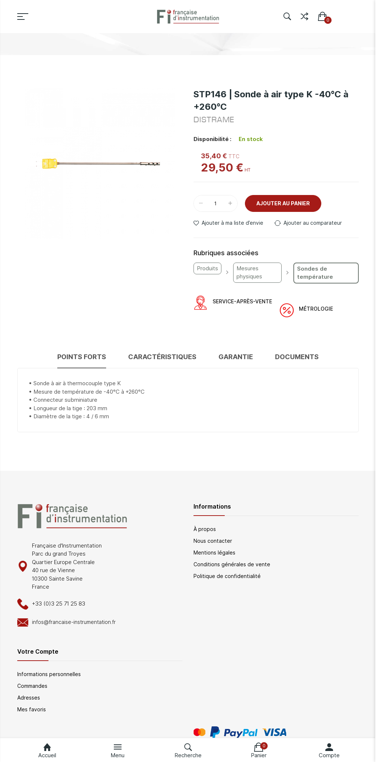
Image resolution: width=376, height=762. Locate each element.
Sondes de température (315, 273)
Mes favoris (31, 709)
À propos (205, 529)
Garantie (235, 357)
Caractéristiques (162, 357)
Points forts (81, 357)
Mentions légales (214, 552)
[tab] (81, 360)
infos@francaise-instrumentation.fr (74, 622)
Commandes (32, 686)
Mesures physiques (249, 272)
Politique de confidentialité (227, 576)
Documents (297, 357)
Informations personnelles (49, 674)
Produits (207, 268)
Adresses (28, 697)
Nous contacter (213, 541)
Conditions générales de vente (232, 564)
